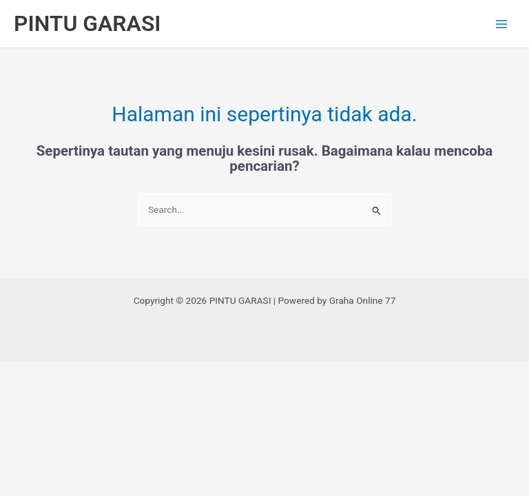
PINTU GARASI (87, 23)
